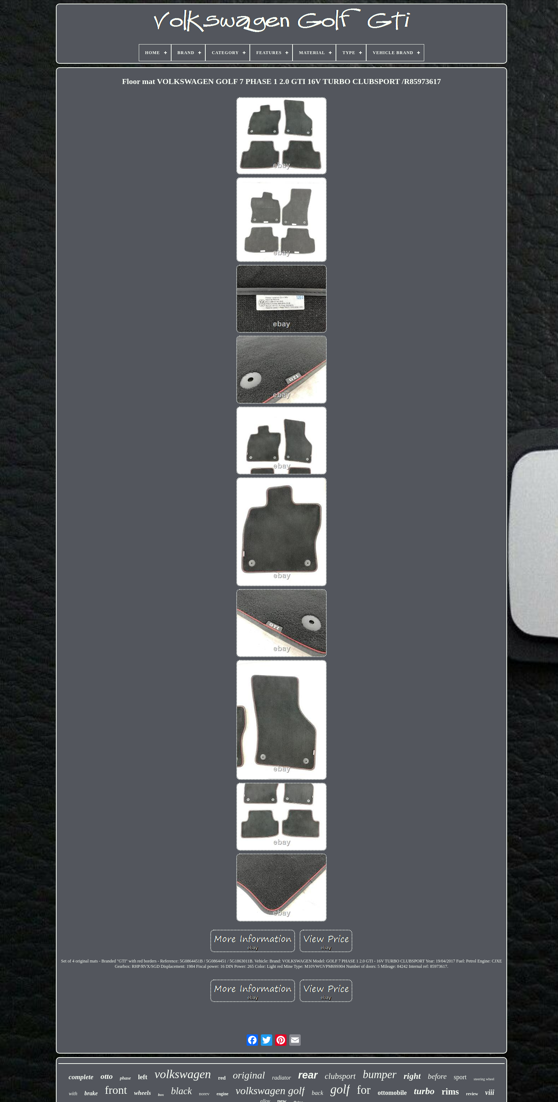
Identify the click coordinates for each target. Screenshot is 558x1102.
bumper (379, 1074)
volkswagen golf (270, 1090)
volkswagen (182, 1074)
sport (460, 1077)
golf (339, 1089)
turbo (424, 1091)
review (472, 1093)
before (437, 1076)
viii (489, 1092)
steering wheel (484, 1079)
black (181, 1091)
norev (204, 1093)
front (116, 1089)
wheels (142, 1093)
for (363, 1089)
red (222, 1078)
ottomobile (392, 1092)
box (161, 1094)
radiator (281, 1078)
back (317, 1093)
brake (91, 1093)
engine (222, 1093)
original (249, 1075)
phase (125, 1078)
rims (450, 1091)
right (412, 1076)
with (73, 1093)
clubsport (340, 1076)
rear (308, 1075)
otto (106, 1076)
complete (81, 1077)
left (142, 1077)
